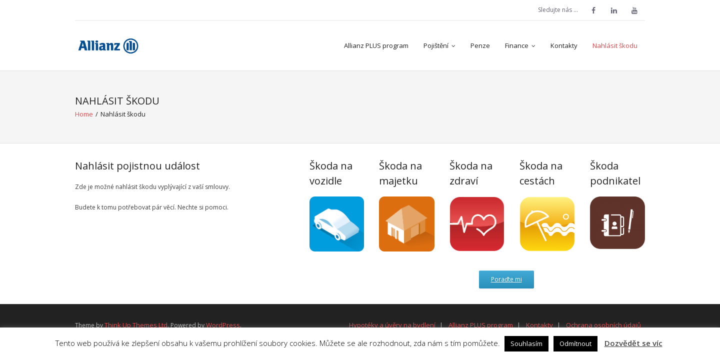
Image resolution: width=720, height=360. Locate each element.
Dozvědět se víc (633, 343)
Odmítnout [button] (576, 343)
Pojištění (436, 45)
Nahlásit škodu (615, 45)
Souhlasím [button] (526, 343)
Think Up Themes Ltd (136, 325)
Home (84, 114)
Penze (480, 45)
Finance (516, 45)
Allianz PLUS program (376, 45)
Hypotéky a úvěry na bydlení (392, 325)
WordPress (223, 325)
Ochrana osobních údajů (603, 325)
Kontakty (564, 45)
